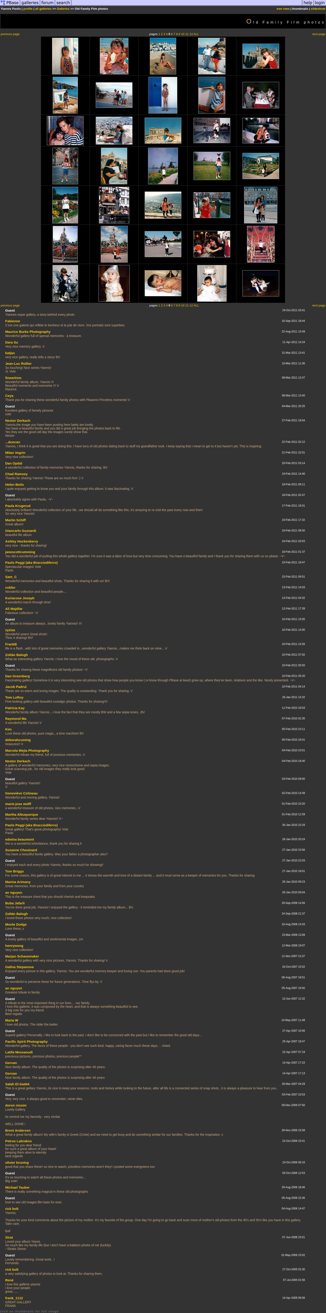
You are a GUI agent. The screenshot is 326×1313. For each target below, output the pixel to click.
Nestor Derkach (17, 420)
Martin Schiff (15, 520)
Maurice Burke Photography (27, 332)
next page (318, 34)
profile (28, 8)
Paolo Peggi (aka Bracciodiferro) (31, 562)
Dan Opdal (13, 463)
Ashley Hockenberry (21, 541)
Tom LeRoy (14, 697)
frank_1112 (14, 1298)
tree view (283, 8)
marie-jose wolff (18, 804)
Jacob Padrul (15, 687)
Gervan (11, 1063)
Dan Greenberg (17, 676)
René (9, 1280)
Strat (9, 1237)
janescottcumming (20, 552)
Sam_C (11, 577)
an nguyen (13, 892)
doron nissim (15, 1105)
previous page (10, 34)
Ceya (9, 396)
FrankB (11, 644)
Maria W (11, 1020)
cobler (10, 587)
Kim (8, 729)
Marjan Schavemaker (22, 956)
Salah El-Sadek (17, 1084)
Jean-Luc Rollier (18, 363)
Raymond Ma (15, 718)
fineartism (13, 378)
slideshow (318, 8)
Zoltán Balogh (16, 655)
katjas (10, 353)
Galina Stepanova (19, 967)
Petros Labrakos (18, 1141)
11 (187, 34)
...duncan (12, 442)
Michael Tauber (17, 1187)
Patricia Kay (15, 708)
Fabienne (12, 321)
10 (183, 34)
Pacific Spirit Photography (26, 1041)
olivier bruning (17, 1162)
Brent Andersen (18, 1130)
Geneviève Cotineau (21, 793)
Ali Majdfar (14, 609)
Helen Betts (14, 484)
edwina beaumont (19, 839)
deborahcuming (18, 740)
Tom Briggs (14, 871)
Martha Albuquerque (21, 814)
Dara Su (11, 342)
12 (191, 34)
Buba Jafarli (15, 903)
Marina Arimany (18, 882)
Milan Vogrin (15, 453)
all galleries (43, 8)
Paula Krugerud (18, 506)
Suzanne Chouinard (21, 850)
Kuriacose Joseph (19, 598)
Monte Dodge (16, 924)
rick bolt (11, 1209)
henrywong (14, 946)
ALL (196, 34)
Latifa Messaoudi (19, 1052)
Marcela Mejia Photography (27, 750)
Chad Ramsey (16, 474)
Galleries (63, 8)
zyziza (10, 630)
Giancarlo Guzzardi (20, 531)
